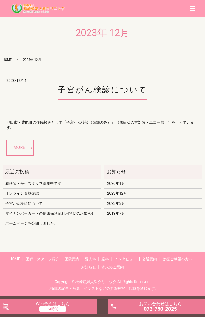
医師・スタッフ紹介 (42, 259)
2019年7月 (116, 213)
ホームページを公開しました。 (31, 223)
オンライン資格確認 (22, 193)
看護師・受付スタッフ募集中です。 (35, 183)
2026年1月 (116, 183)
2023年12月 (117, 193)
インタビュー (125, 259)
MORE (19, 147)
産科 (105, 259)
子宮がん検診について (102, 89)
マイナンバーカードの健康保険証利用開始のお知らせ (50, 213)
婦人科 (90, 259)
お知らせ (88, 267)
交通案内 (149, 259)
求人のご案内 (112, 267)
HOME (7, 60)
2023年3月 (116, 203)
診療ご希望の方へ (177, 259)
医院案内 (72, 259)
